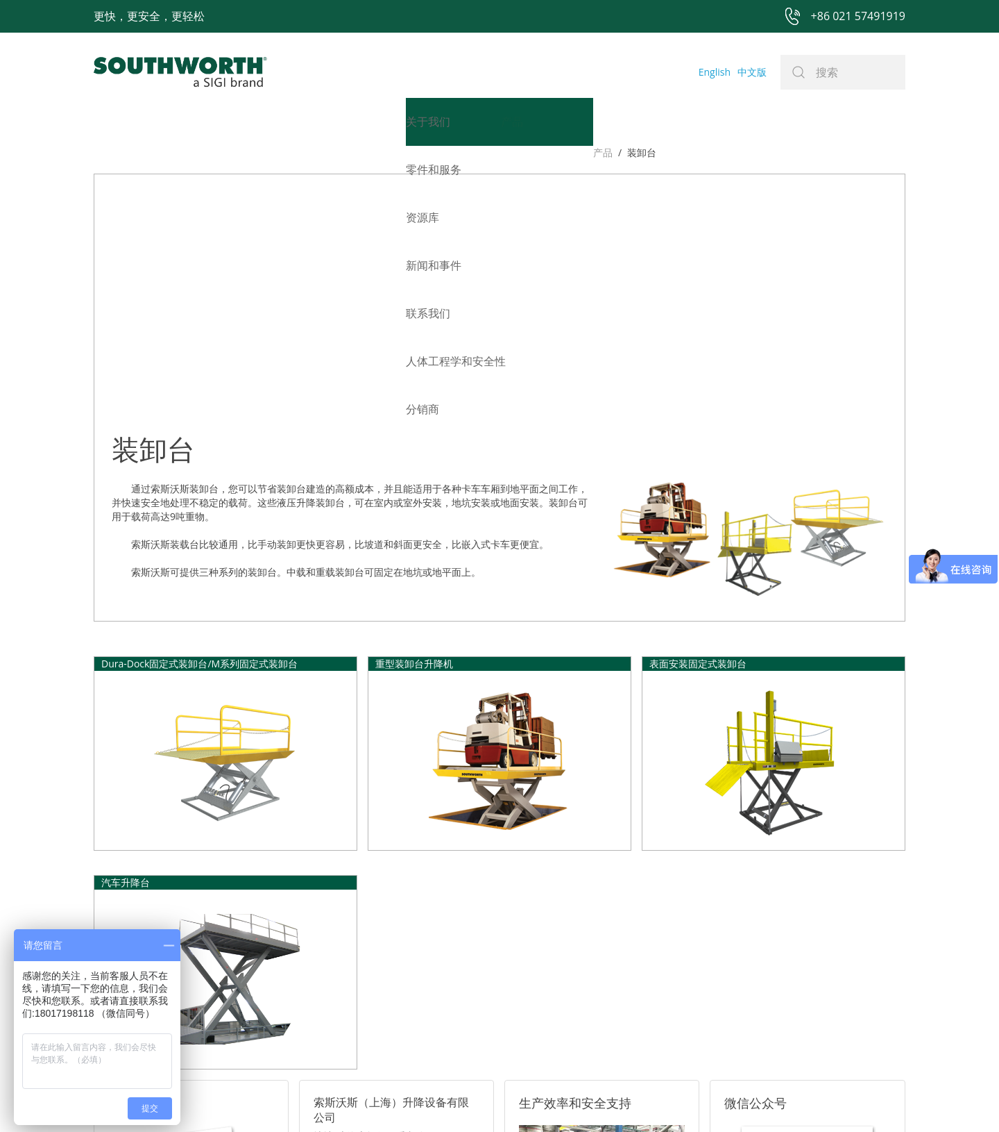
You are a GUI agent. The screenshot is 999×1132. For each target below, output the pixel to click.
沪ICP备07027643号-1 (561, 1099)
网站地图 (483, 1099)
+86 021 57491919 (294, 1099)
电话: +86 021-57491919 (368, 946)
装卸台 (142, 152)
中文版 (752, 71)
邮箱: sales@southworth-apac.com (391, 928)
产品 (103, 152)
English (715, 71)
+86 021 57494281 (411, 1099)
